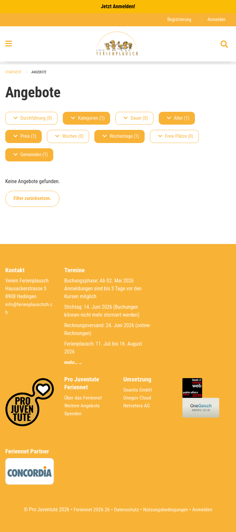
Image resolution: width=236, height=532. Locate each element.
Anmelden (216, 19)
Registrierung (178, 19)
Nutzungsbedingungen (166, 509)
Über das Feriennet (83, 398)
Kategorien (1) (88, 118)
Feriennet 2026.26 (90, 509)
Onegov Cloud (137, 398)
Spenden (73, 413)
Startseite (13, 72)
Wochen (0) (69, 136)
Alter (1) (178, 118)
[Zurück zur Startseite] (117, 45)
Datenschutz (126, 509)
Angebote (40, 72)
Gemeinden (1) (30, 155)
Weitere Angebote (82, 405)
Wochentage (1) (121, 136)
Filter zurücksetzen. (32, 199)
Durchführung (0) (32, 118)
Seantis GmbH (138, 390)
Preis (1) (24, 136)
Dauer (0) (136, 118)
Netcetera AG (137, 405)
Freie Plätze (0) (175, 136)
